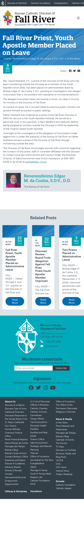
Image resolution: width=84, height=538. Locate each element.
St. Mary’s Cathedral (14, 422)
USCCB (59, 460)
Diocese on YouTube (66, 450)
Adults (33, 467)
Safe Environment (39, 443)
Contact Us (51, 346)
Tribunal (34, 453)
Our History (10, 426)
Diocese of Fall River (17, 3)
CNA (58, 464)
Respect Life (36, 477)
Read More (15, 301)
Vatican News (62, 471)
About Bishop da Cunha (16, 443)
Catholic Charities (38, 408)
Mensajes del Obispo (15, 446)
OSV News (61, 467)
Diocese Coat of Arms (15, 408)
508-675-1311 (53, 341)
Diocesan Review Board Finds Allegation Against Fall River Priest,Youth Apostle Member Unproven (43, 266)
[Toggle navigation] (78, 18)
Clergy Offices (37, 418)
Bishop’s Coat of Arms (15, 453)
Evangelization (61, 3)
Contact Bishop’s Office (16, 456)
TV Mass (60, 446)
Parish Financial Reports (16, 439)
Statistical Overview (14, 412)
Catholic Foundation (40, 3)
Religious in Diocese (65, 412)
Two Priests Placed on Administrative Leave (71, 255)
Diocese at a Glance (14, 405)
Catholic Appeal (63, 488)
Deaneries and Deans (15, 460)
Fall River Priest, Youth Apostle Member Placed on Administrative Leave (15, 260)
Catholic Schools (38, 412)
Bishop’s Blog (11, 450)
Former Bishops (12, 429)
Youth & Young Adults (40, 473)
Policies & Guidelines (15, 463)
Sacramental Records (15, 477)
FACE (32, 484)
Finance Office (37, 439)
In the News (38, 243)
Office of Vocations (39, 456)
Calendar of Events (65, 439)
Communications (38, 422)
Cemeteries (36, 415)
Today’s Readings (64, 474)
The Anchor (61, 443)
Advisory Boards (13, 467)
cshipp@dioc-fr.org (36, 161)
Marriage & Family (38, 470)
